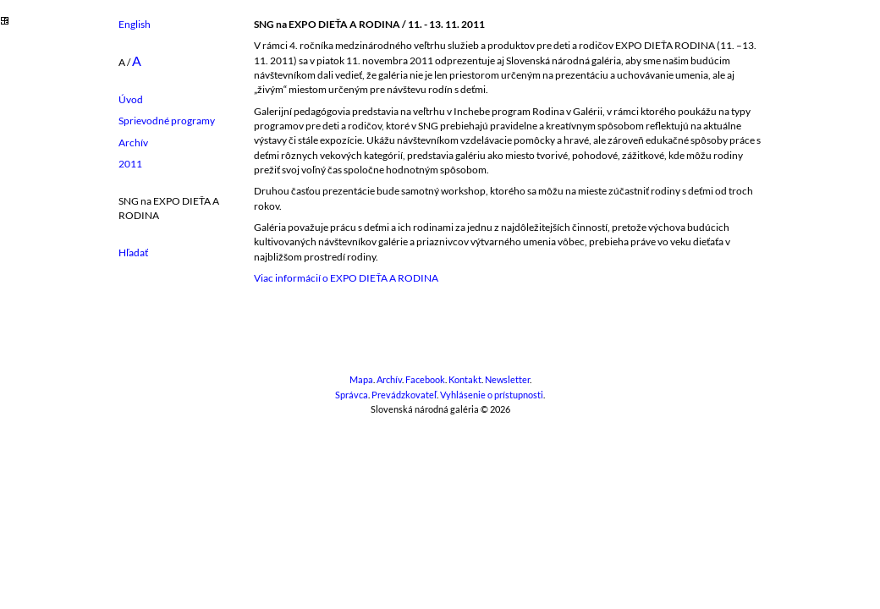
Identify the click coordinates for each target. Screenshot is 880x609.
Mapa (361, 380)
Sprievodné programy (166, 120)
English (134, 24)
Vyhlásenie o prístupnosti (491, 395)
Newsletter (507, 380)
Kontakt (464, 380)
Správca (351, 395)
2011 (130, 163)
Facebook (425, 380)
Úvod (130, 99)
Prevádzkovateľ (404, 395)
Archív (133, 142)
